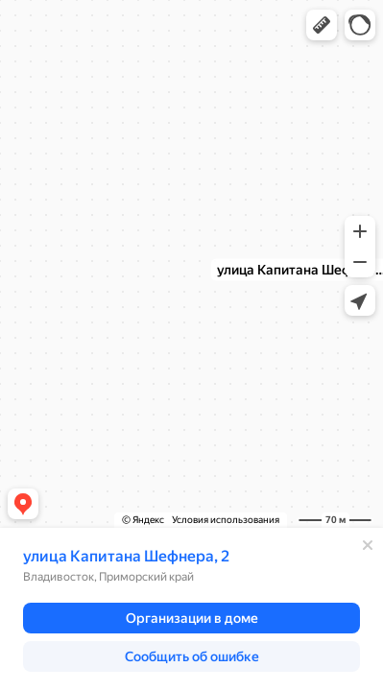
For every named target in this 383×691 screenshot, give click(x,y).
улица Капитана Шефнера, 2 (126, 556)
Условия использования (225, 519)
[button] (321, 25)
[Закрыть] (367, 545)
